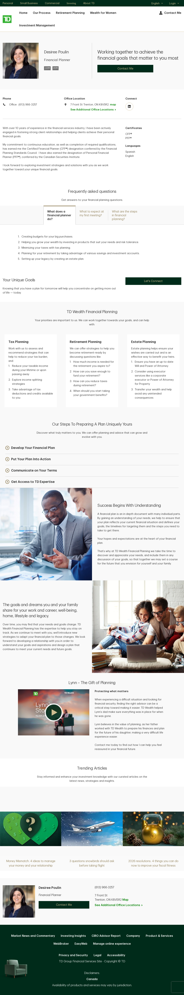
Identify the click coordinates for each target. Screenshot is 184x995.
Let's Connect (153, 281)
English (157, 3)
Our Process (41, 12)
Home (23, 12)
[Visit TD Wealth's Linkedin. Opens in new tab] (129, 106)
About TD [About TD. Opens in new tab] (89, 3)
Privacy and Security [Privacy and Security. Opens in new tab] (73, 955)
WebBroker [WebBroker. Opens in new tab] (61, 943)
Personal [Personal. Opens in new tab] (8, 3)
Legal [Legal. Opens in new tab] (97, 955)
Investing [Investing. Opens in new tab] (71, 3)
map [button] (113, 104)
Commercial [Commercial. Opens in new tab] (52, 3)
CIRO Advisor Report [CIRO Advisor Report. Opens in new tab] (106, 935)
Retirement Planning (70, 12)
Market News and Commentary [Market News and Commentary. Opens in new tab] (33, 935)
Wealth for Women (103, 12)
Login (174, 3)
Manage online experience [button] (112, 943)
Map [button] (125, 899)
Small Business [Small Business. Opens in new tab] (29, 3)
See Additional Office (95, 109)
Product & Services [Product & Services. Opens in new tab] (159, 935)
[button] (30, 448)
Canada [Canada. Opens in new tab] (92, 979)
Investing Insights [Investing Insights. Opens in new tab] (73, 935)
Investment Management (37, 25)
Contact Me (169, 13)
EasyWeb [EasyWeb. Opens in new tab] (81, 943)
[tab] (59, 215)
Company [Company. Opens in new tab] (133, 935)
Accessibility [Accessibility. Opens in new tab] (116, 955)
